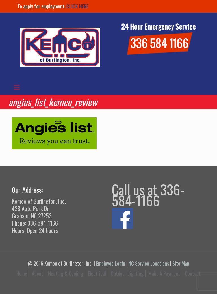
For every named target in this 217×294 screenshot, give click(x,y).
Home (21, 273)
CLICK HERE (77, 6)
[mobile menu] (16, 87)
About (37, 273)
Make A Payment (164, 273)
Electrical (97, 273)
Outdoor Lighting (127, 273)
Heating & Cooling (65, 273)
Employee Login (110, 263)
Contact (193, 273)
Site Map (180, 263)
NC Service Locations (149, 263)
